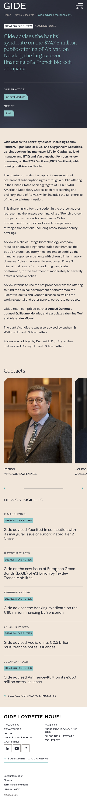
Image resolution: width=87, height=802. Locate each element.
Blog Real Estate (60, 736)
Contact (52, 740)
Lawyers (11, 725)
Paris (9, 113)
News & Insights (24, 14)
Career (51, 725)
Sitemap (8, 780)
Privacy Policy (11, 789)
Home (7, 14)
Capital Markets (15, 97)
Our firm (11, 741)
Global (10, 733)
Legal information (13, 775)
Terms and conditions (16, 784)
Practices (12, 729)
